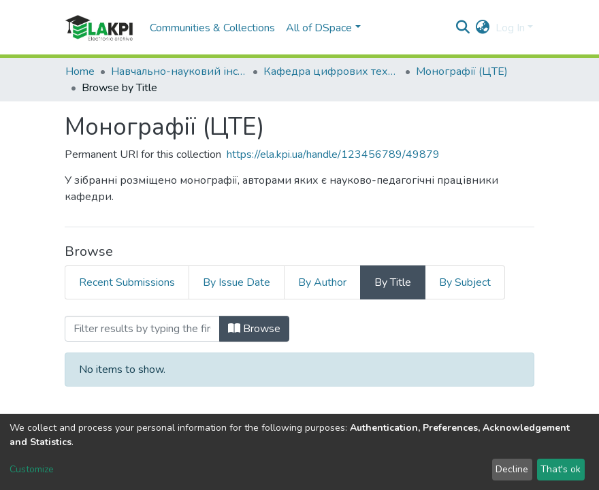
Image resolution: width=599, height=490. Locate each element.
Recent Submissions (127, 282)
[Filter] (142, 329)
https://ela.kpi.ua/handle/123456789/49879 (333, 154)
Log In (510, 27)
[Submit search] (463, 28)
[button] (482, 28)
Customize (32, 469)
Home (80, 71)
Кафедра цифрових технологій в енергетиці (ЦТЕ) (331, 71)
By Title (392, 282)
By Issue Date (236, 282)
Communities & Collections (212, 27)
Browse (254, 328)
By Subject (465, 282)
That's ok (560, 469)
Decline (512, 469)
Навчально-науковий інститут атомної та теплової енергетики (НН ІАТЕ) (179, 71)
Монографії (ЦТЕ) (462, 71)
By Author (322, 282)
